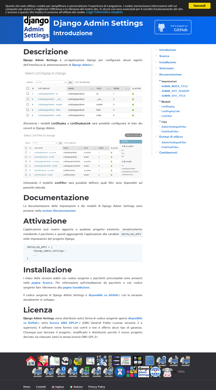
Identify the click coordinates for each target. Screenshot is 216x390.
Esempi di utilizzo (171, 137)
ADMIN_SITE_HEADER (175, 91)
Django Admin (81, 65)
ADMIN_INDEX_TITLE (174, 86)
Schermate (166, 68)
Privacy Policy (96, 387)
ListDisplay (168, 106)
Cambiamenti (168, 153)
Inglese (58, 387)
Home (26, 387)
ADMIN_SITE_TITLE (173, 96)
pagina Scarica (42, 283)
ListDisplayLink (170, 111)
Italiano (76, 387)
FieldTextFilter (169, 131)
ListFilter (166, 116)
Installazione (167, 62)
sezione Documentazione (59, 211)
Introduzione (167, 50)
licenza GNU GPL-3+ (64, 323)
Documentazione (170, 75)
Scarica (164, 56)
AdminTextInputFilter (173, 127)
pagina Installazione (76, 288)
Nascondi (200, 6)
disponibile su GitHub (103, 295)
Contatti (41, 387)
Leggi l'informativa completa (104, 12)
